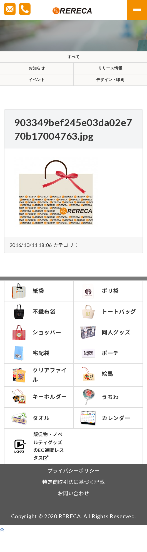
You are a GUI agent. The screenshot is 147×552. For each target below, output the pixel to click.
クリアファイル (36, 391)
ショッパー (36, 348)
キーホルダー (36, 414)
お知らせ (36, 75)
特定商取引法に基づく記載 (73, 500)
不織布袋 (33, 325)
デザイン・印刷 (110, 91)
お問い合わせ (73, 511)
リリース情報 (110, 75)
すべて (73, 59)
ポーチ (99, 369)
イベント (36, 91)
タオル (30, 436)
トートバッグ (105, 326)
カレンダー (105, 436)
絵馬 (97, 390)
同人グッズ (105, 348)
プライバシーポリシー (73, 489)
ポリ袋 (99, 304)
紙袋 (28, 304)
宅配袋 (30, 369)
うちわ (99, 413)
